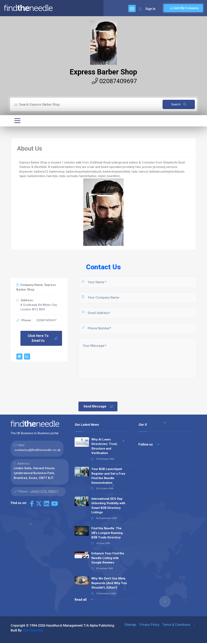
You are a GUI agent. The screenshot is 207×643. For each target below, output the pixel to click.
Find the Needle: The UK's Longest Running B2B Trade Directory (107, 532)
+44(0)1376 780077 (44, 491)
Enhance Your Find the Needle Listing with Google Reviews (107, 558)
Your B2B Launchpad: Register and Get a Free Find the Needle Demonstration (108, 476)
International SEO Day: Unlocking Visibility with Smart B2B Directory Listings (108, 505)
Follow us (148, 444)
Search (178, 104)
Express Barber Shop (103, 72)
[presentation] (108, 390)
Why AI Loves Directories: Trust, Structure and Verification (104, 446)
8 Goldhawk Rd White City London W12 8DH (38, 307)
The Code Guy (32, 630)
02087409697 (114, 81)
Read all (84, 600)
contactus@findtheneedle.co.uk (37, 450)
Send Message (98, 406)
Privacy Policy (149, 625)
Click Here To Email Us (43, 338)
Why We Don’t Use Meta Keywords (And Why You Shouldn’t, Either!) (109, 583)
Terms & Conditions (176, 625)
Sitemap (130, 625)
